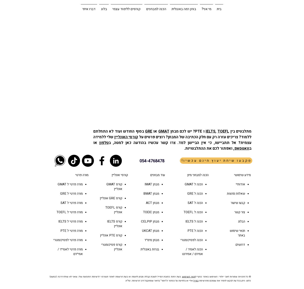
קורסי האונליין (126, 137)
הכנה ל (198, 193)
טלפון (104, 143)
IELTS (210, 131)
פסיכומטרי (108, 244)
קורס (118, 198)
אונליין (104, 198)
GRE (148, 131)
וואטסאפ (241, 148)
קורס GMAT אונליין (114, 186)
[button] (156, 7)
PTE (112, 235)
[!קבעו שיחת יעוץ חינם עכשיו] (216, 160)
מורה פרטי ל (74, 184)
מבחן (155, 203)
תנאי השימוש (188, 276)
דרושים (240, 244)
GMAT (163, 131)
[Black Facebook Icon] (102, 161)
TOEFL (223, 131)
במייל (195, 280)
